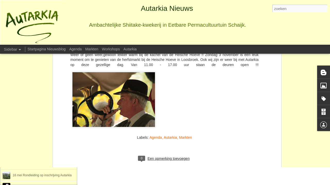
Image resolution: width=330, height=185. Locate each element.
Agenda (156, 107)
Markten (185, 107)
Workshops (111, 49)
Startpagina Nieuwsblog (47, 49)
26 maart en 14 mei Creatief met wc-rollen (41, 152)
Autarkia (170, 107)
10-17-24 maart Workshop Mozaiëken (38, 163)
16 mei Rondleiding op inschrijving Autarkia (42, 175)
